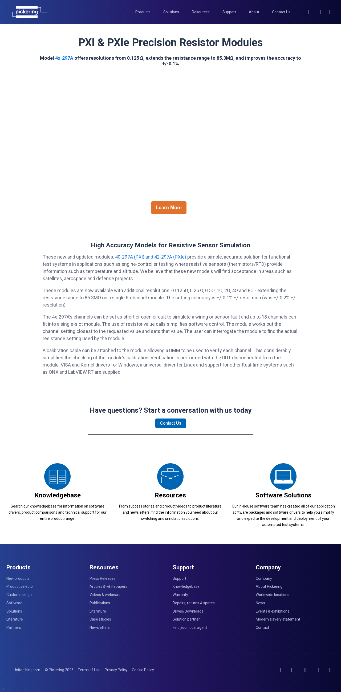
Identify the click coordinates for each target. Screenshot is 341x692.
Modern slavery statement (278, 619)
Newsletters (100, 627)
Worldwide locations (272, 595)
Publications (100, 603)
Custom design (19, 595)
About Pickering (269, 586)
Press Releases (102, 578)
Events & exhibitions (272, 611)
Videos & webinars (105, 595)
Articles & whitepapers (108, 586)
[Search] (309, 12)
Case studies (100, 619)
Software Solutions (283, 495)
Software (14, 603)
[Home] (26, 12)
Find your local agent (190, 627)
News (260, 603)
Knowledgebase (58, 495)
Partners (13, 627)
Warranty (180, 595)
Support (179, 578)
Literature (14, 619)
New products (18, 578)
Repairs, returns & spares (194, 603)
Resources (170, 495)
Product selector (20, 586)
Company (264, 578)
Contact (262, 627)
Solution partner (186, 619)
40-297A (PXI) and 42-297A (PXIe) (150, 257)
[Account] (320, 12)
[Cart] (330, 12)
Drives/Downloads (188, 611)
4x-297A (64, 58)
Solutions (14, 611)
